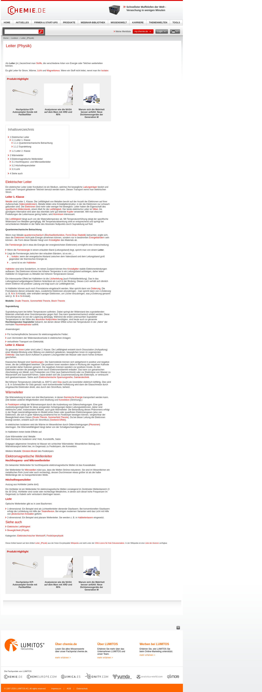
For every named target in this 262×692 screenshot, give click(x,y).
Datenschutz (82, 688)
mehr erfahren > (63, 657)
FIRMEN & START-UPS (45, 22)
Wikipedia (75, 543)
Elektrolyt (9, 354)
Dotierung (95, 288)
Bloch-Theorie (58, 301)
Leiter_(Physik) (41, 543)
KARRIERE (138, 22)
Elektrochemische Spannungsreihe (56, 377)
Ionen (21, 349)
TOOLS (176, 22)
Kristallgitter (54, 240)
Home (6, 38)
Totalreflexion (47, 511)
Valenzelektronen (27, 204)
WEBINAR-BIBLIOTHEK (93, 22)
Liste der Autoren (152, 543)
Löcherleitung (56, 278)
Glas (59, 382)
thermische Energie (73, 397)
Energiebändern (97, 237)
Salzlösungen (36, 362)
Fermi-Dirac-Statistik (76, 235)
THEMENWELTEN (158, 22)
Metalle (9, 201)
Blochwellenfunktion (54, 235)
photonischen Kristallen (22, 514)
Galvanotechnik (81, 377)
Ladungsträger (90, 187)
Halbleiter (31, 262)
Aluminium (58, 214)
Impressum (56, 688)
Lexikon (14, 38)
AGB (69, 688)
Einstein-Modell (29, 451)
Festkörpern (13, 404)
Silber (95, 209)
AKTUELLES (22, 22)
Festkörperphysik (55, 535)
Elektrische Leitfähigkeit (18, 526)
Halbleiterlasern (85, 517)
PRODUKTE (69, 22)
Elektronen (30, 206)
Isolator (104, 70)
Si (17, 293)
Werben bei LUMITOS (154, 644)
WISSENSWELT (119, 22)
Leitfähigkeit (55, 209)
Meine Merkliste (123, 31)
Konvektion (64, 400)
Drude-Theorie (22, 301)
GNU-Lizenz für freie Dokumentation (109, 543)
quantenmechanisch (34, 235)
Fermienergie (15, 245)
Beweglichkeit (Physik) (18, 530)
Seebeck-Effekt (57, 420)
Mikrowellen (30, 470)
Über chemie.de (66, 644)
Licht (39, 70)
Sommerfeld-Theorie (40, 301)
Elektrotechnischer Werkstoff (31, 535)
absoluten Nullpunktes (46, 319)
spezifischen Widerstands (17, 209)
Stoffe (39, 63)
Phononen (94, 424)
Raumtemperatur (23, 324)
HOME (7, 22)
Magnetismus (53, 70)
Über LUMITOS (107, 644)
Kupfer (70, 211)
